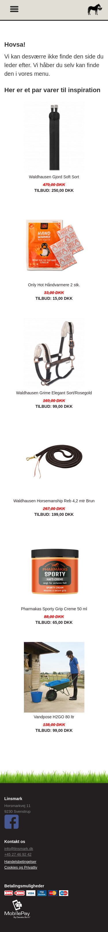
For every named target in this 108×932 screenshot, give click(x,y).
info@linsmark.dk (18, 848)
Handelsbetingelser (20, 861)
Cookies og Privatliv (20, 867)
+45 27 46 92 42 (17, 854)
